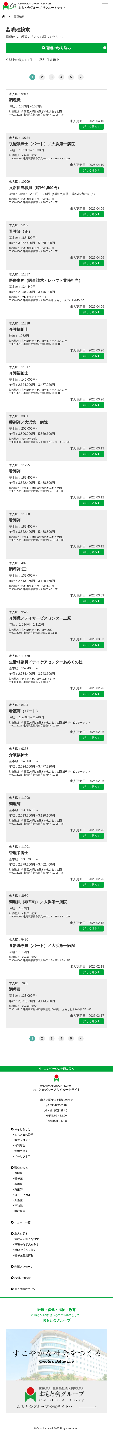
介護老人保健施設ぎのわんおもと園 (41, 111)
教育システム (22, 1140)
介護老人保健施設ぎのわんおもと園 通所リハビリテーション (55, 722)
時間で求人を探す (24, 1249)
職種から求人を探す (26, 1244)
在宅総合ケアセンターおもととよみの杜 (44, 340)
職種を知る (19, 1167)
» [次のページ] (81, 77)
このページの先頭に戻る (56, 1068)
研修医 (18, 1178)
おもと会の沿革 (23, 1134)
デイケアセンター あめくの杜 (38, 678)
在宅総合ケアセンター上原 (36, 629)
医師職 (18, 1173)
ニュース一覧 (21, 1222)
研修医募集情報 (23, 1255)
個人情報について (23, 1288)
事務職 (18, 1205)
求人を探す (19, 1233)
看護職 (18, 1184)
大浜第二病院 (29, 1006)
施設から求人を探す (26, 1239)
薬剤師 (18, 1189)
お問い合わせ (21, 1277)
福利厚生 (19, 1145)
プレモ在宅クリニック (34, 297)
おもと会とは (21, 1129)
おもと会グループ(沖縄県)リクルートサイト (9, 6)
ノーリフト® (21, 1156)
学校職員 (19, 1211)
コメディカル (22, 1194)
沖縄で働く (20, 1151)
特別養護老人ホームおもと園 (37, 199)
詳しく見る (91, 126)
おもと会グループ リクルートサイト (42, 5)
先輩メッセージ (22, 1266)
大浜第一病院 (29, 155)
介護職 (18, 1200)
